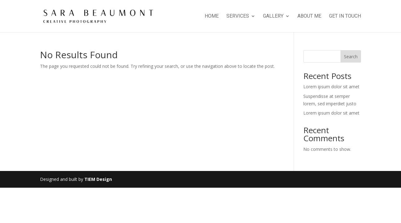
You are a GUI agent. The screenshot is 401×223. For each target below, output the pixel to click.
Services (237, 16)
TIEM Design (98, 179)
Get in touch (345, 16)
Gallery (273, 16)
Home (212, 16)
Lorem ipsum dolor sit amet (331, 87)
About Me (309, 16)
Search (351, 56)
